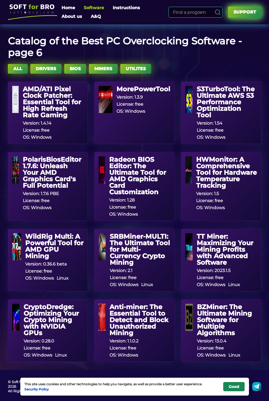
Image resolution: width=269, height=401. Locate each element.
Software (94, 7)
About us (71, 16)
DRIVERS (46, 68)
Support (245, 12)
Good (234, 386)
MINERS (103, 68)
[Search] (218, 12)
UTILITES (136, 68)
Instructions (126, 7)
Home (68, 7)
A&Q (96, 16)
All (17, 68)
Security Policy (36, 389)
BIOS (75, 68)
